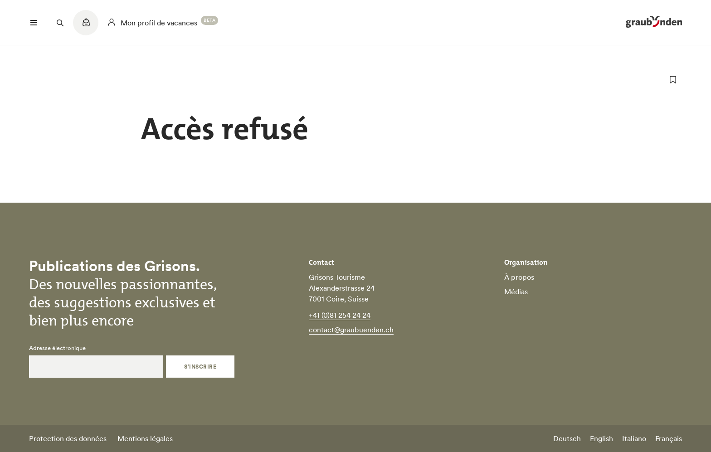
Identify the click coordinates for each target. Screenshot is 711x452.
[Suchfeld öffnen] (60, 22)
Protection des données (68, 438)
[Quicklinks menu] (86, 27)
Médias (516, 291)
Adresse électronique (57, 348)
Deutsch (567, 438)
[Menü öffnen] (33, 22)
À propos (519, 277)
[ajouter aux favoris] (673, 80)
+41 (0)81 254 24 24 (339, 315)
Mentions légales (145, 438)
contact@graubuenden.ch (351, 329)
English (601, 438)
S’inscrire (200, 366)
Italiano (634, 438)
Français (668, 438)
